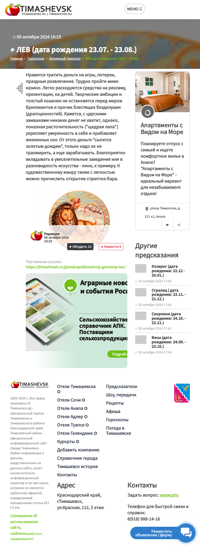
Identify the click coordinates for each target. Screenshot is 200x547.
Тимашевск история (77, 466)
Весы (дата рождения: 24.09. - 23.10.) (169, 342)
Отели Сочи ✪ (71, 399)
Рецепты (115, 402)
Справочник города (77, 458)
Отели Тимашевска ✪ (76, 389)
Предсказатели (121, 386)
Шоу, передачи (121, 394)
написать (169, 495)
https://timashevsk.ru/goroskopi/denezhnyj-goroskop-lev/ (75, 266)
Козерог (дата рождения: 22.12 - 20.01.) (168, 271)
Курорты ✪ (68, 441)
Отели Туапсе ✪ (73, 424)
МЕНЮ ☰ (134, 8)
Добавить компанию (78, 449)
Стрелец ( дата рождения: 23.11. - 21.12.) (169, 295)
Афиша (113, 411)
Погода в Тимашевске (118, 430)
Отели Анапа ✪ (72, 408)
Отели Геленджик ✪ (77, 433)
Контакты (67, 474)
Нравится (111, 246)
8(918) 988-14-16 (143, 519)
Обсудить (80, 246)
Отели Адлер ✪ (72, 416)
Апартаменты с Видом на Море (162, 128)
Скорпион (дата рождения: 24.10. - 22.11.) (169, 318)
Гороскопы (117, 419)
